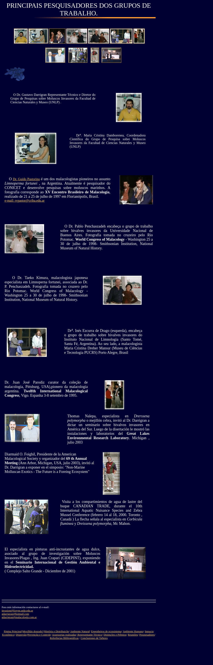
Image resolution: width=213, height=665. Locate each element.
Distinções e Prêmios (115, 634)
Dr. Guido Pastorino (26, 179)
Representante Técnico (89, 634)
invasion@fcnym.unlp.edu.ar (17, 610)
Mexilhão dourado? (32, 631)
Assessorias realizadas (64, 634)
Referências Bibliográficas (64, 638)
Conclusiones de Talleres (94, 638)
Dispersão (21, 634)
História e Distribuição (56, 631)
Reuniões (133, 634)
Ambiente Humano (133, 631)
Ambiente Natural (80, 631)
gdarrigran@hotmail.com (15, 613)
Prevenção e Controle (39, 634)
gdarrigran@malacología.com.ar (19, 617)
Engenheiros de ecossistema (106, 631)
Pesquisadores (147, 634)
